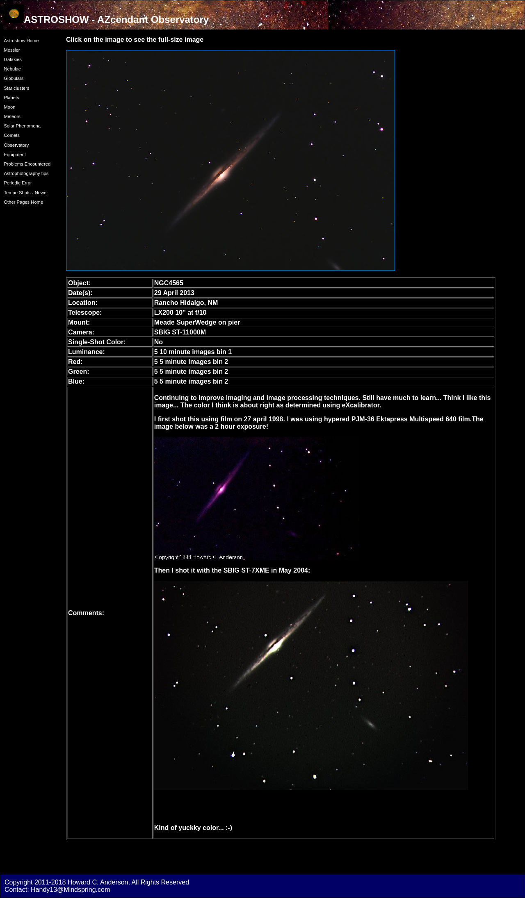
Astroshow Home (21, 40)
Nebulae (12, 68)
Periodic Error (18, 182)
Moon (9, 107)
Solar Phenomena (22, 125)
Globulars (13, 78)
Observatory (16, 145)
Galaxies (13, 59)
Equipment (15, 154)
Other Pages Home (23, 202)
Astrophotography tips (26, 173)
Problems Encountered (27, 163)
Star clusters (16, 88)
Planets (11, 97)
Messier (12, 50)
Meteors (12, 116)
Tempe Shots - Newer (26, 192)
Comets (12, 135)
